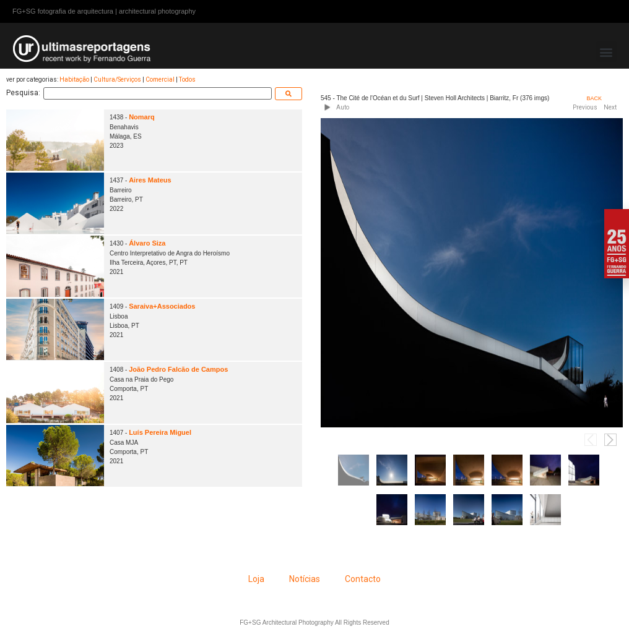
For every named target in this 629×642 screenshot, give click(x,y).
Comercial (160, 79)
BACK (594, 98)
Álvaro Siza (147, 243)
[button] (606, 51)
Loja (256, 579)
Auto (342, 107)
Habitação (74, 79)
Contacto (363, 579)
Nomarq (142, 117)
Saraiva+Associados (162, 306)
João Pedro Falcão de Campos (178, 369)
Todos (187, 79)
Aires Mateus (150, 180)
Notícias (304, 579)
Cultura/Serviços (117, 79)
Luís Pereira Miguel (160, 432)
